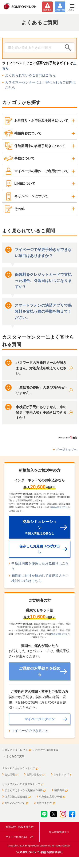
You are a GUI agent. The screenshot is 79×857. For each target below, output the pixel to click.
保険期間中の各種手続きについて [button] (39, 146)
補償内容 (61, 790)
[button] (39, 368)
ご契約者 (60, 10)
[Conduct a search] (33, 48)
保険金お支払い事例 (52, 796)
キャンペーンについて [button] (31, 196)
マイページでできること (29, 730)
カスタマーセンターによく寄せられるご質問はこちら (40, 85)
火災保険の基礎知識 (18, 796)
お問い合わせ (36, 774)
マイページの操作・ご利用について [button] (41, 171)
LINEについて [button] (24, 183)
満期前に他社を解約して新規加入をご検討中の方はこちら (40, 578)
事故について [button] (24, 158)
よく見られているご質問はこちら (30, 75)
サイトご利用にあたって (19, 836)
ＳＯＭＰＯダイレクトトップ (20, 768)
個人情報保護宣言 (59, 831)
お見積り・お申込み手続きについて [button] (41, 120)
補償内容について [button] (27, 133)
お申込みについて (16, 802)
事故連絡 (47, 10)
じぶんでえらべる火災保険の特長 (25, 790)
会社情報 (11, 774)
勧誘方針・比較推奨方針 (19, 826)
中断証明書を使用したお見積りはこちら (40, 566)
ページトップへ (66, 449)
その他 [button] (19, 209)
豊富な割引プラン (59, 507)
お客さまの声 (46, 802)
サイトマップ (63, 774)
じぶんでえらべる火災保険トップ (22, 784)
